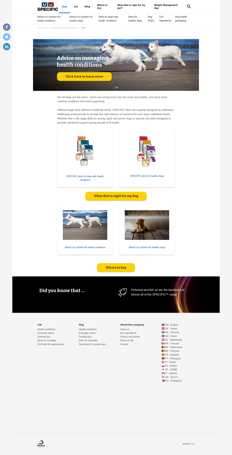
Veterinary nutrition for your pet (64, 28)
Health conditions (46, 329)
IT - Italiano (171, 373)
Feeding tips (43, 336)
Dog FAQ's (151, 18)
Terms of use (126, 340)
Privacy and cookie (130, 336)
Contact (124, 344)
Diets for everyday (46, 340)
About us (124, 329)
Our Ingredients (165, 18)
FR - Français (172, 343)
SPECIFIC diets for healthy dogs (147, 176)
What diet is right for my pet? (131, 6)
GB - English (171, 325)
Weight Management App (166, 6)
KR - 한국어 (171, 377)
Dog (64, 6)
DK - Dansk (171, 328)
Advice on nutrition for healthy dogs (81, 18)
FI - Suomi (170, 362)
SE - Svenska (172, 332)
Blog (87, 6)
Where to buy (102, 6)
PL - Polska (171, 366)
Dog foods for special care (92, 344)
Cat (76, 6)
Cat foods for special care (50, 344)
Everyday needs (45, 333)
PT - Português (173, 358)
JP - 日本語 (171, 369)
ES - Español (172, 354)
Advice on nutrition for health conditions (49, 18)
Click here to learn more (84, 76)
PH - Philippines (173, 381)
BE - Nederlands (173, 347)
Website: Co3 (188, 444)
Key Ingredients (128, 333)
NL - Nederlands (173, 340)
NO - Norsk (171, 336)
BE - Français (172, 351)
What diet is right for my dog (116, 196)
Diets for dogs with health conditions (108, 18)
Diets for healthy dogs (135, 18)
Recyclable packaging (181, 18)
